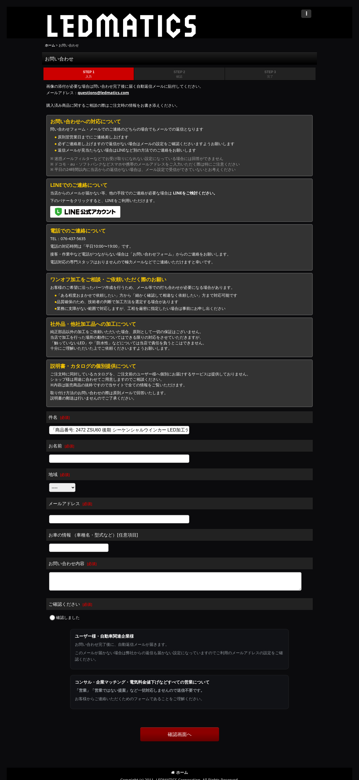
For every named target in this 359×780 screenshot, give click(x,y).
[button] (306, 14)
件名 (53, 417)
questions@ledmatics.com (103, 92)
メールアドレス (64, 503)
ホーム (179, 772)
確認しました (68, 617)
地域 (53, 474)
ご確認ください (64, 604)
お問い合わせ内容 (66, 563)
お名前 (55, 446)
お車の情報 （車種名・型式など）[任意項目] (93, 535)
